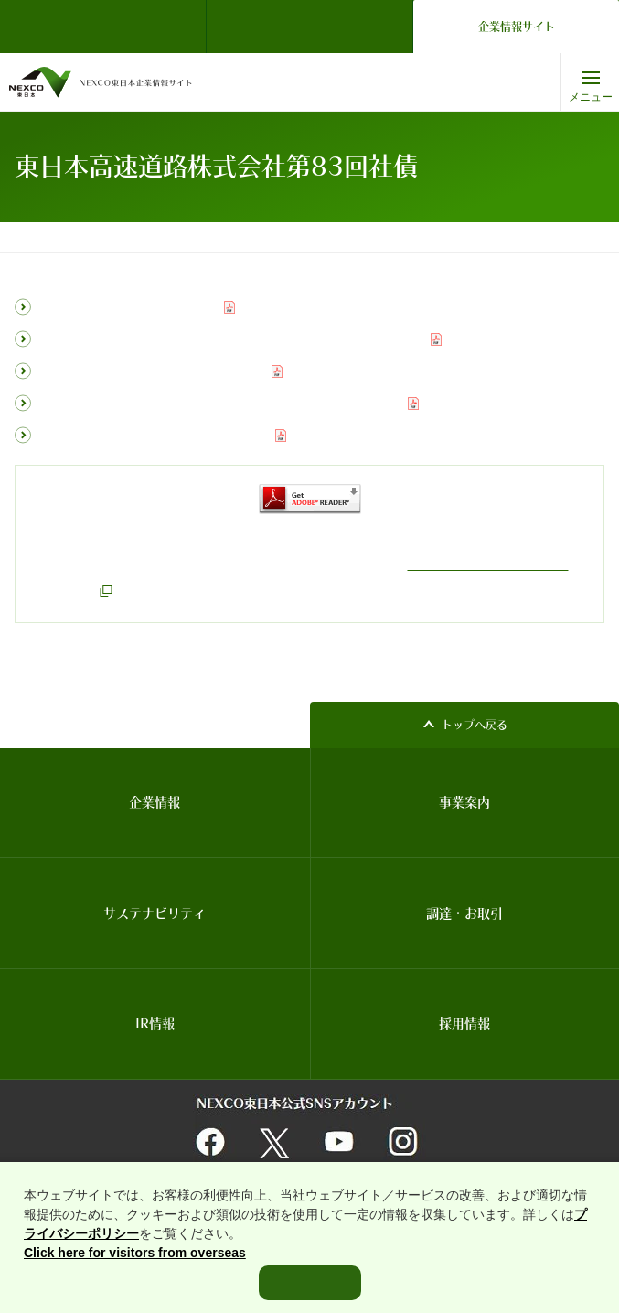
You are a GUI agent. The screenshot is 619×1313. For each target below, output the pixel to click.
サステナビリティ (154, 913)
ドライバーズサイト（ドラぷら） (310, 26)
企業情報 (154, 802)
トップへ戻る (474, 724)
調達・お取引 (464, 913)
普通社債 (198, 236)
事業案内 (464, 802)
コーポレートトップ (60, 236)
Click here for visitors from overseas (135, 1274)
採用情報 (464, 1023)
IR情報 (141, 236)
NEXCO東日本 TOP (108, 26)
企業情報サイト (516, 26)
